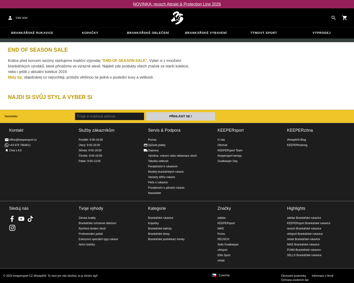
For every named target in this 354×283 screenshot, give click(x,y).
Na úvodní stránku (177, 17)
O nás (221, 139)
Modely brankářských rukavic (166, 171)
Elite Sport (224, 255)
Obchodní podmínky (293, 275)
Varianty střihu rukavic (161, 177)
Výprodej (322, 33)
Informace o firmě (322, 275)
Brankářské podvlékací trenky (166, 239)
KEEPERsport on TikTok (30, 219)
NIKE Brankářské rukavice (303, 244)
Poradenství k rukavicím (163, 166)
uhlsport (223, 249)
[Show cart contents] (344, 17)
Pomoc (152, 139)
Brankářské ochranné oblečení (97, 223)
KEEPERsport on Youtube (21, 219)
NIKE (221, 228)
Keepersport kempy (230, 155)
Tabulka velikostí (158, 161)
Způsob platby (157, 145)
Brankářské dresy (159, 233)
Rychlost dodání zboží (92, 228)
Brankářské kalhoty (160, 228)
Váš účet (22, 17)
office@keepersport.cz (23, 139)
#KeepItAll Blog (296, 139)
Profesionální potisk (91, 233)
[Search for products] (333, 17)
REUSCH (223, 239)
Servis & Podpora (164, 130)
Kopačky (90, 33)
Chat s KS (15, 150)
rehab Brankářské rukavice (303, 239)
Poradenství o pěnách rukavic (166, 187)
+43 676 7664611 (20, 145)
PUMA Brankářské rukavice (304, 249)
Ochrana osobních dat (295, 280)
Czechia (224, 275)
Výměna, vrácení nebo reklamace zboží (172, 155)
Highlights (296, 208)
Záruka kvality (87, 217)
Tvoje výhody (91, 208)
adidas (222, 217)
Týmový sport (264, 33)
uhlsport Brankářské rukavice (305, 233)
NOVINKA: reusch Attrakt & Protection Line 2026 (177, 4)
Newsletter (11, 116)
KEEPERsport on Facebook (12, 219)
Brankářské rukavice (32, 33)
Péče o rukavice (158, 182)
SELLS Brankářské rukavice (304, 255)
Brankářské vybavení (206, 33)
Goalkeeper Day (228, 161)
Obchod (222, 145)
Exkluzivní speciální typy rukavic (98, 239)
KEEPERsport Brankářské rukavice (308, 223)
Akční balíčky (87, 244)
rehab (221, 260)
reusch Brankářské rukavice (304, 228)
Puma (221, 233)
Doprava (153, 150)
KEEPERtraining (297, 145)
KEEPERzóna (300, 130)
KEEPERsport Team (230, 150)
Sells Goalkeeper (228, 244)
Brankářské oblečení (148, 33)
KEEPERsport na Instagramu (12, 228)
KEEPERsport (231, 130)
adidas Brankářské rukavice (304, 217)
